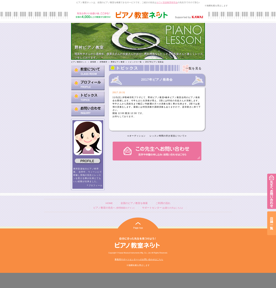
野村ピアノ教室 (118, 62)
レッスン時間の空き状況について (167, 136)
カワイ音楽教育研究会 (167, 2)
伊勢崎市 (104, 62)
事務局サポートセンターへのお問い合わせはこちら (139, 259)
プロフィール (94, 185)
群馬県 (93, 62)
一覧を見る (194, 68)
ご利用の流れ (163, 203)
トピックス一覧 (135, 62)
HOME (109, 203)
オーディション (137, 136)
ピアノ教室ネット (79, 62)
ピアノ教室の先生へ (113, 207)
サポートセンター (162, 207)
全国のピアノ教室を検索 (134, 203)
